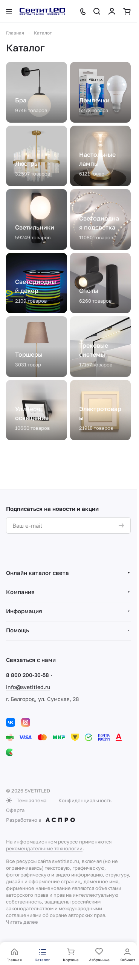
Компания (20, 591)
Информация (24, 611)
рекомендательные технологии (44, 848)
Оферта (15, 810)
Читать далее (22, 922)
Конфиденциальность (85, 800)
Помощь (17, 630)
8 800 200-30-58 (27, 675)
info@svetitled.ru (28, 687)
